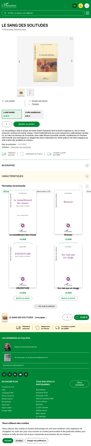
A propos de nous (8, 387)
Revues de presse (8, 396)
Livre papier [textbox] (40, 317)
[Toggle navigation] (87, 13)
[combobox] (42, 317)
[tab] (12, 114)
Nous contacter (79, 384)
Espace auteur (7, 408)
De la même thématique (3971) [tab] (68, 191)
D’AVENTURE (22, 288)
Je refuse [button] (19, 441)
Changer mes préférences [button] (36, 441)
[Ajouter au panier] (22, 245)
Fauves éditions (41, 402)
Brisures (68, 234)
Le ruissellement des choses (22, 234)
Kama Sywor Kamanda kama (15, 29)
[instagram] (4, 374)
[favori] (34, 230)
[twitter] (9, 374)
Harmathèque (41, 390)
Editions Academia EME (45, 399)
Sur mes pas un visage (68, 288)
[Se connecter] (80, 5)
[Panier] (86, 5)
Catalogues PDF (7, 393)
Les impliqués (41, 417)
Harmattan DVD (42, 393)
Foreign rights (7, 411)
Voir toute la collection (47, 306)
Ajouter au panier (26, 124)
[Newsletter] (74, 5)
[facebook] (26, 374)
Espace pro (6, 405)
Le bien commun (42, 408)
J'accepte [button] (7, 441)
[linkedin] (15, 374)
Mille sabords (41, 414)
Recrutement (6, 402)
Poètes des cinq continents (21, 147)
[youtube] (20, 374)
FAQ (3, 390)
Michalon (39, 405)
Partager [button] (34, 104)
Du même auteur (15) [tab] (41, 191)
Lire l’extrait (8, 101)
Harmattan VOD (42, 396)
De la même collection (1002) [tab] (15, 191)
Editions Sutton (41, 411)
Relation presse (7, 399)
